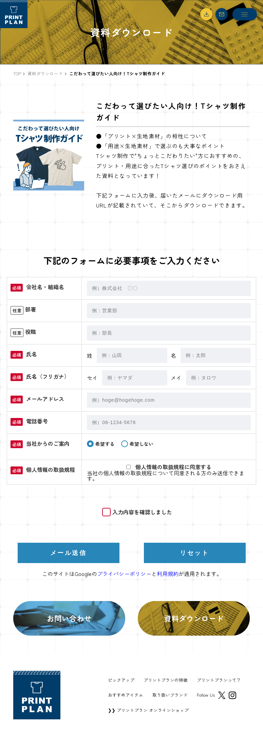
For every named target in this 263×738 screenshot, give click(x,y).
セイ (92, 377)
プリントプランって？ (219, 680)
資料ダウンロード (45, 73)
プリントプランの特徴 (166, 680)
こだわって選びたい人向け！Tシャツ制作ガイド (117, 73)
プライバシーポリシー (124, 574)
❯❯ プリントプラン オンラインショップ (148, 710)
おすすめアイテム (125, 695)
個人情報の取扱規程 (127, 473)
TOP (17, 73)
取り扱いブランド (170, 695)
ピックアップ (121, 680)
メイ (176, 377)
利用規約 (168, 574)
